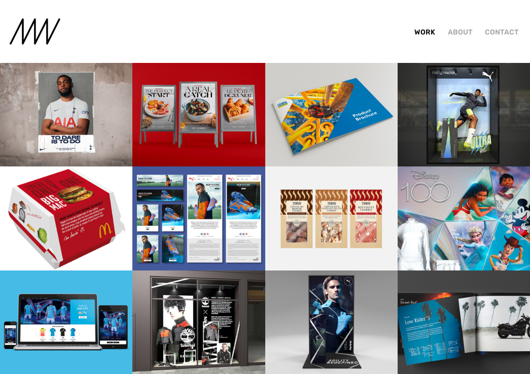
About (460, 32)
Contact (502, 32)
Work (424, 32)
